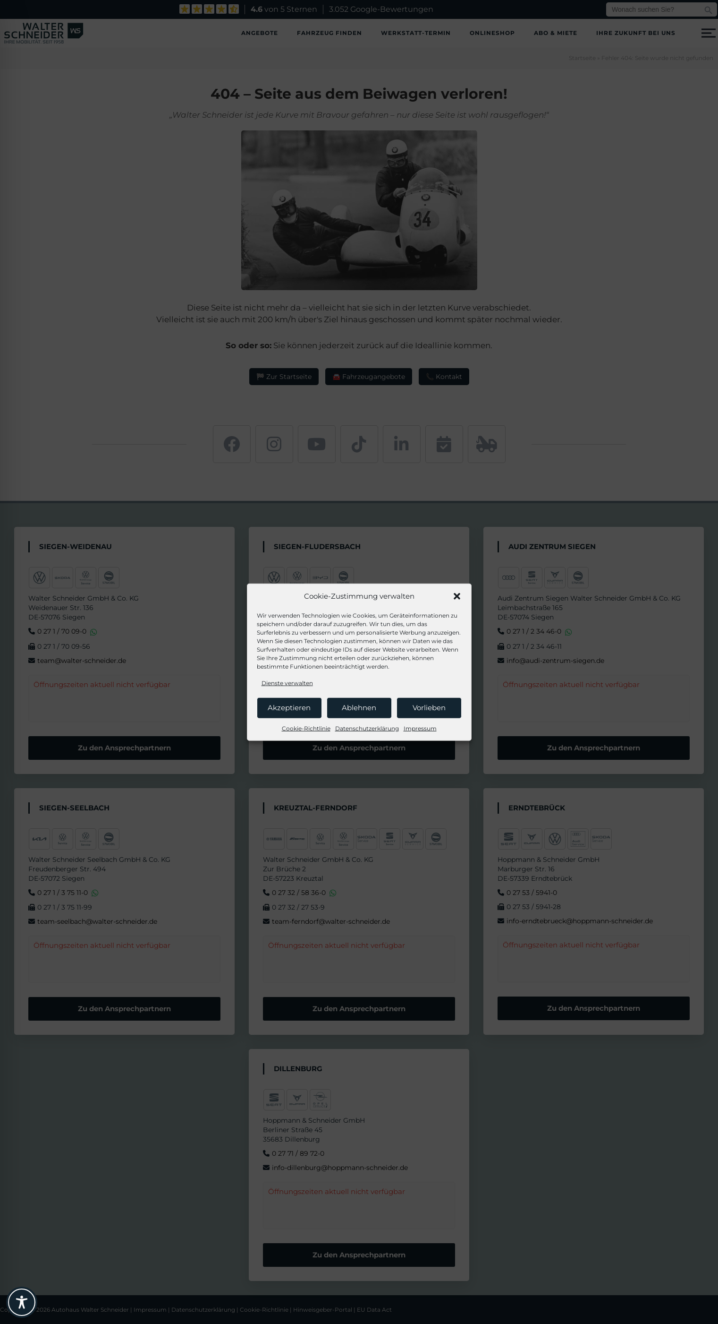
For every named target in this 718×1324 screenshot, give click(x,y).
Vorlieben (429, 707)
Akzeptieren (289, 707)
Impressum (420, 727)
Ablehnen (359, 707)
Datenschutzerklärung (367, 727)
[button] (457, 596)
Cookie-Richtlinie (306, 727)
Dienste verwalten (287, 682)
